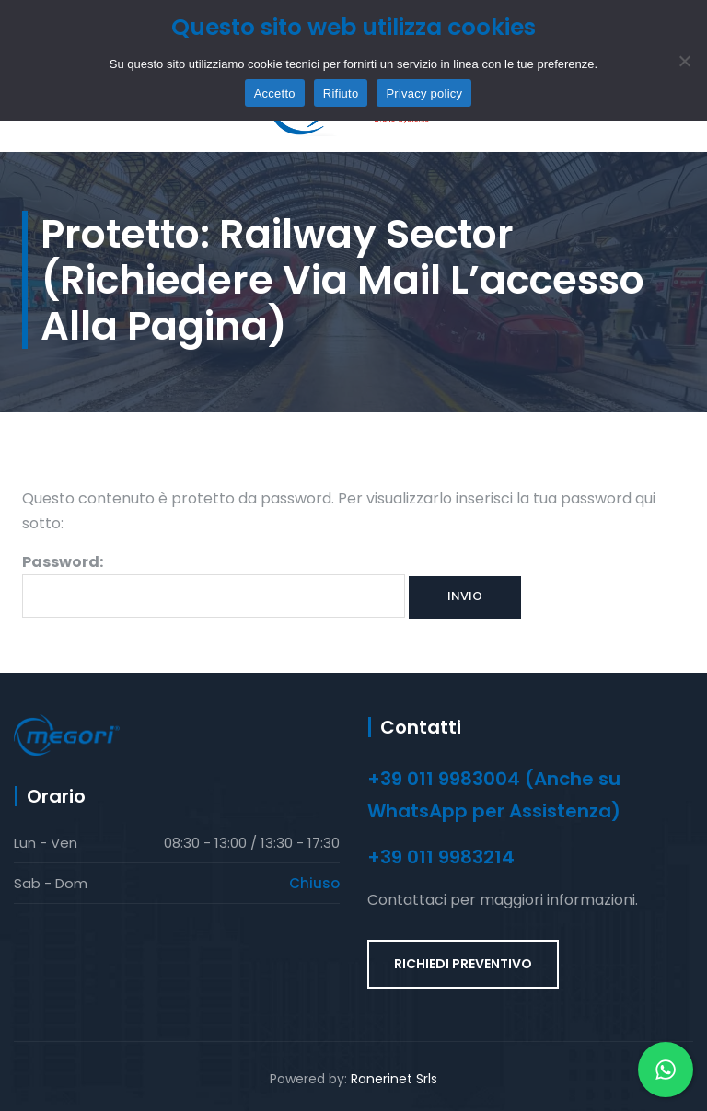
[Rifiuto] (684, 61)
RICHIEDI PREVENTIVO (463, 964)
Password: (213, 584)
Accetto (275, 93)
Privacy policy (424, 93)
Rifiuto (341, 93)
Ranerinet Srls (394, 1079)
